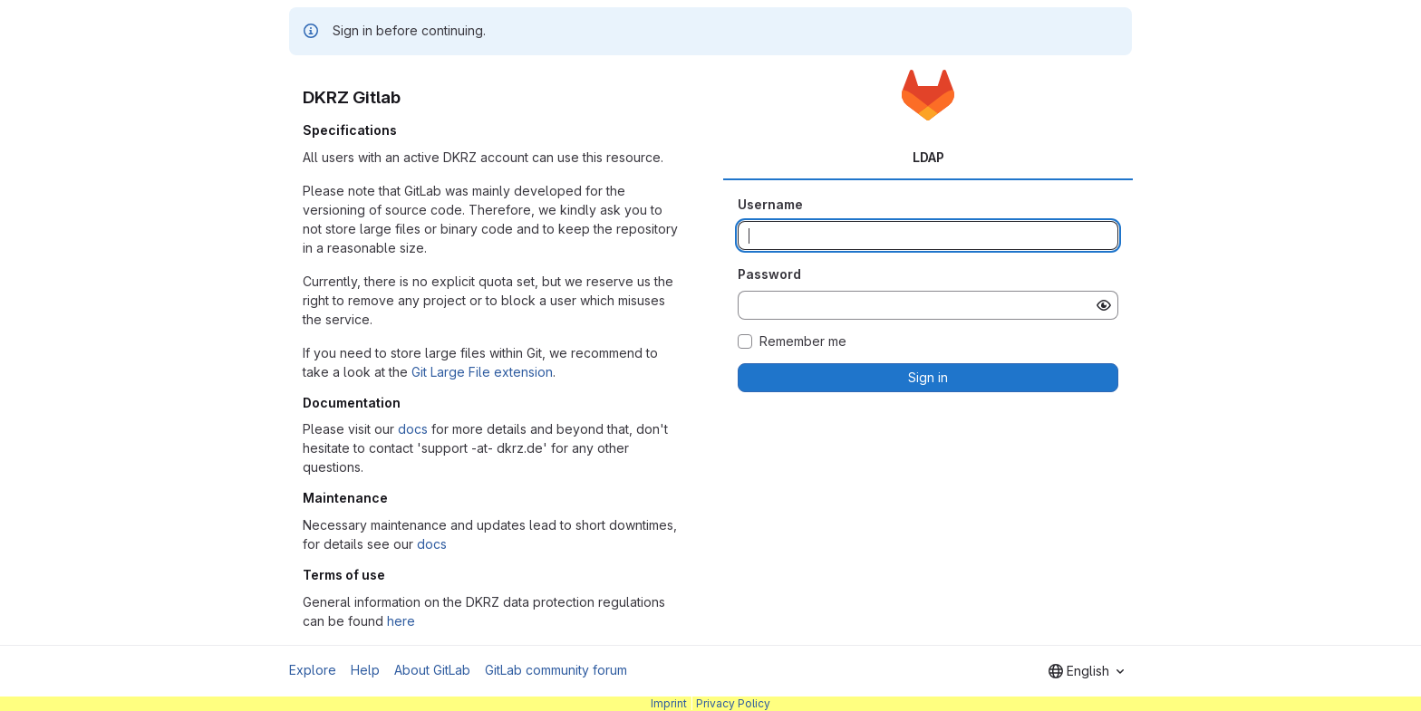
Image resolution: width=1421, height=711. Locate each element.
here (401, 621)
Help (365, 669)
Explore (312, 669)
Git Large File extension (482, 372)
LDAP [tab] (928, 157)
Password (769, 274)
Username (770, 204)
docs (413, 429)
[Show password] (1103, 305)
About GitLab (432, 669)
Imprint (669, 703)
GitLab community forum (556, 669)
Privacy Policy (733, 703)
